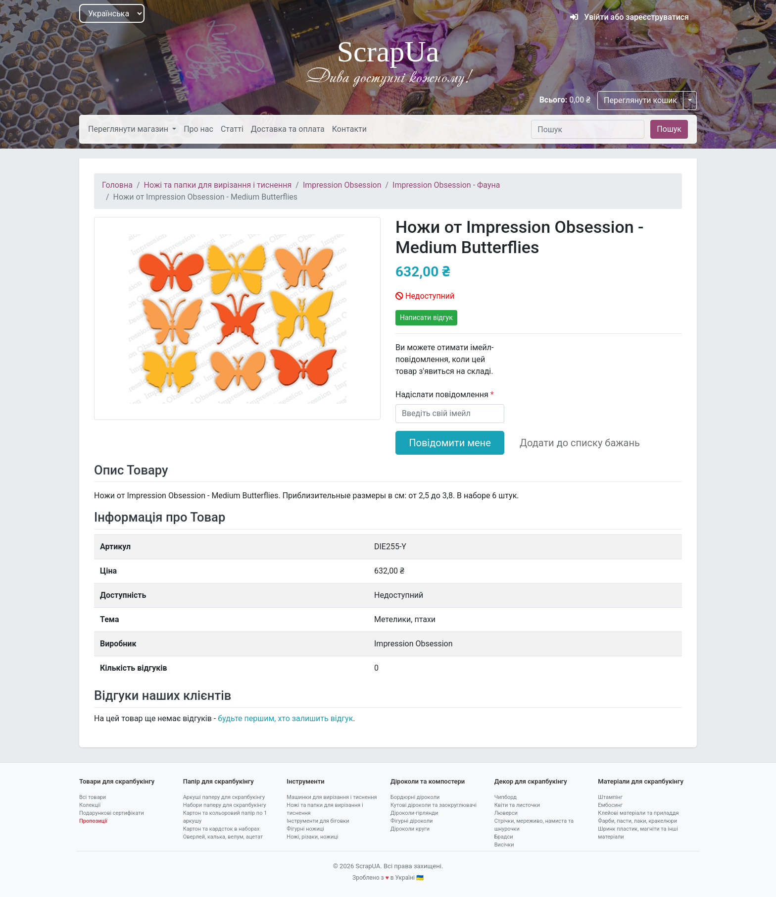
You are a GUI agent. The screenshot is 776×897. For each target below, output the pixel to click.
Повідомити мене (450, 443)
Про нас (198, 129)
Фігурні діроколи (411, 821)
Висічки (504, 845)
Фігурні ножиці (305, 829)
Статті (232, 129)
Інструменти (305, 781)
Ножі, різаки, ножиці (312, 837)
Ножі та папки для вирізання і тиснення (218, 185)
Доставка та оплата (288, 129)
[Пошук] (587, 129)
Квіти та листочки (517, 805)
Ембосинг (610, 805)
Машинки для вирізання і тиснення (332, 797)
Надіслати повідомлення (442, 394)
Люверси (506, 813)
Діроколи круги (410, 829)
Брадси (503, 837)
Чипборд (505, 797)
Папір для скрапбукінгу (218, 781)
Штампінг (610, 797)
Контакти (349, 129)
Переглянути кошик (640, 100)
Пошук (669, 129)
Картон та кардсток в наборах (221, 829)
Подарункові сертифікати (111, 813)
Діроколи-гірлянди (414, 813)
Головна (117, 185)
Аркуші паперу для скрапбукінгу (224, 797)
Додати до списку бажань (580, 443)
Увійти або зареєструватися (629, 17)
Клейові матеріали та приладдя (638, 813)
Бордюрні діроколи (414, 797)
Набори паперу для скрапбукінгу (224, 805)
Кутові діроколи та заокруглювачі (433, 805)
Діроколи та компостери (427, 781)
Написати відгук (426, 317)
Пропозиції (93, 821)
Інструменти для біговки (318, 821)
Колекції (89, 805)
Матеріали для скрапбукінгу (640, 781)
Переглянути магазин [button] (129, 129)
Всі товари (92, 797)
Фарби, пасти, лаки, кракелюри (637, 821)
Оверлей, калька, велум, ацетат (223, 837)
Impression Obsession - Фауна (446, 185)
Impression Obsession (342, 185)
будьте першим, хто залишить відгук (285, 718)
